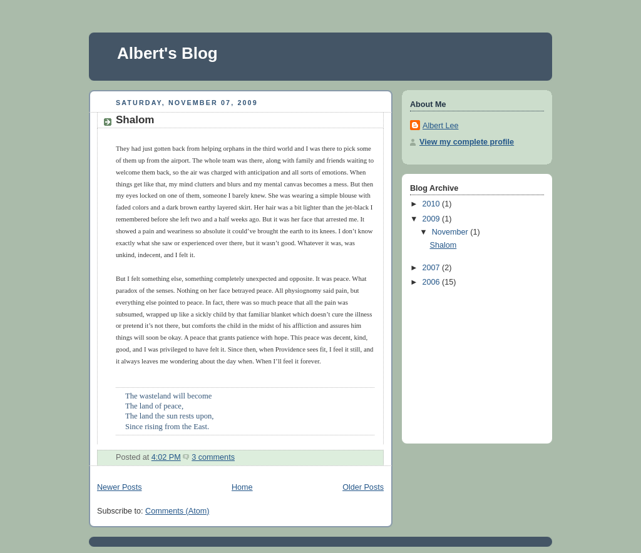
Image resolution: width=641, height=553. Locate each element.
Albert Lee (440, 125)
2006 (433, 282)
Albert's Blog (167, 53)
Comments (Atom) (177, 511)
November (451, 232)
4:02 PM (166, 457)
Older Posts (363, 487)
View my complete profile (466, 142)
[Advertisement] (472, 362)
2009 (433, 219)
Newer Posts (119, 487)
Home (242, 487)
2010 (433, 204)
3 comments (213, 457)
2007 (433, 267)
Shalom (135, 120)
